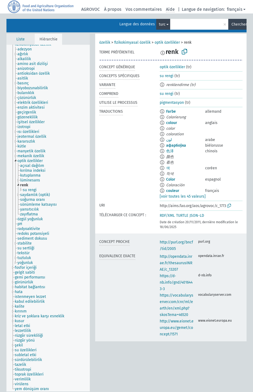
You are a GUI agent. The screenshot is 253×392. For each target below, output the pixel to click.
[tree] (48, 218)
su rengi (166, 76)
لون (169, 139)
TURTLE (182, 215)
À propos (112, 9)
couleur (172, 190)
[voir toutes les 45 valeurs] (183, 196)
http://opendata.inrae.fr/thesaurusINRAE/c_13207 (176, 263)
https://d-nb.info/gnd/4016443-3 (176, 282)
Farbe (171, 111)
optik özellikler (167, 42)
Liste (20, 39)
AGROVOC (90, 9)
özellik (104, 42)
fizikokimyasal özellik (132, 42)
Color (170, 179)
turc (162, 24)
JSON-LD (197, 215)
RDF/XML (167, 215)
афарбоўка (176, 145)
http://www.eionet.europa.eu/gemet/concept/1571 (177, 327)
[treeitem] (27, 49)
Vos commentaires (144, 9)
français (234, 9)
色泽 (170, 151)
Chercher (239, 24)
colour (171, 123)
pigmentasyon (172, 102)
